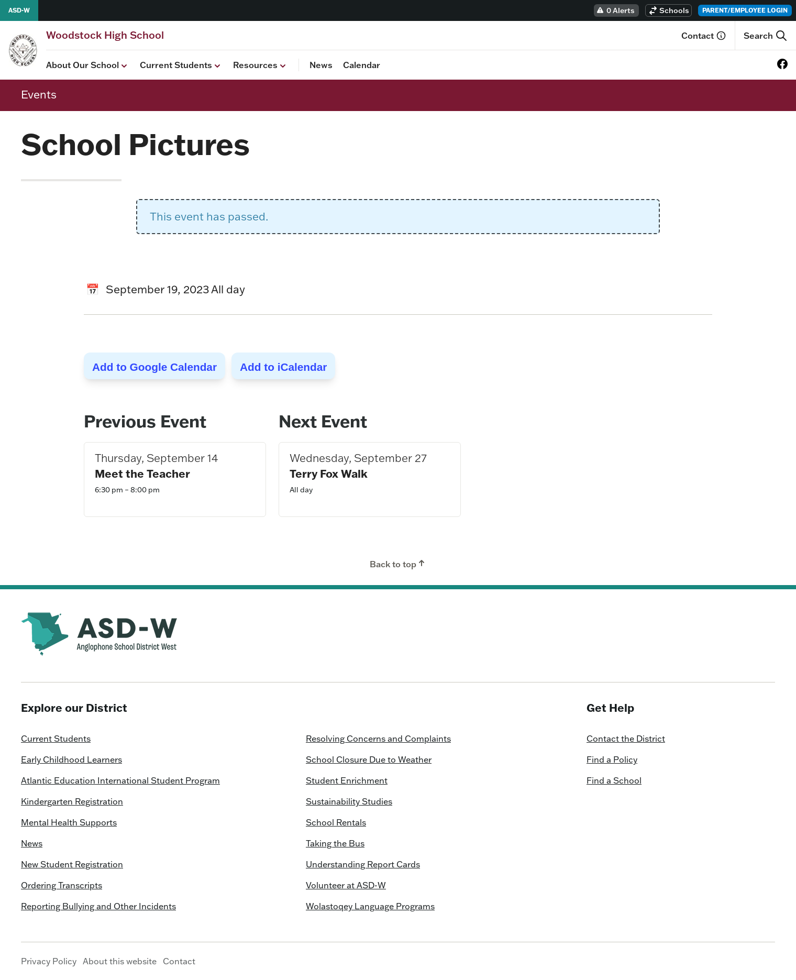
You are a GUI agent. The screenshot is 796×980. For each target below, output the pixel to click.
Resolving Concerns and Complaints (378, 738)
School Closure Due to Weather (369, 759)
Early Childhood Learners (71, 759)
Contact (703, 35)
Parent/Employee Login (745, 10)
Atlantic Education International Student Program (120, 780)
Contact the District (626, 738)
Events (39, 94)
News (321, 65)
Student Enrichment (347, 780)
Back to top (398, 563)
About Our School (87, 65)
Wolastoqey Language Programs (370, 906)
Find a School (614, 780)
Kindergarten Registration (72, 801)
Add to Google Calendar (154, 367)
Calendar (361, 65)
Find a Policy (612, 759)
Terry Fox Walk (329, 473)
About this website (120, 961)
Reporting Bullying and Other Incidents (98, 906)
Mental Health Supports (69, 822)
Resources (260, 65)
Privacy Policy (48, 961)
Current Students (181, 65)
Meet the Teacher (142, 473)
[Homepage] (105, 34)
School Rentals (336, 822)
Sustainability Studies (349, 801)
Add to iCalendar (283, 367)
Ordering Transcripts (61, 885)
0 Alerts (615, 10)
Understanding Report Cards (363, 864)
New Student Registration (72, 864)
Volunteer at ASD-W (346, 885)
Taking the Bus (335, 843)
